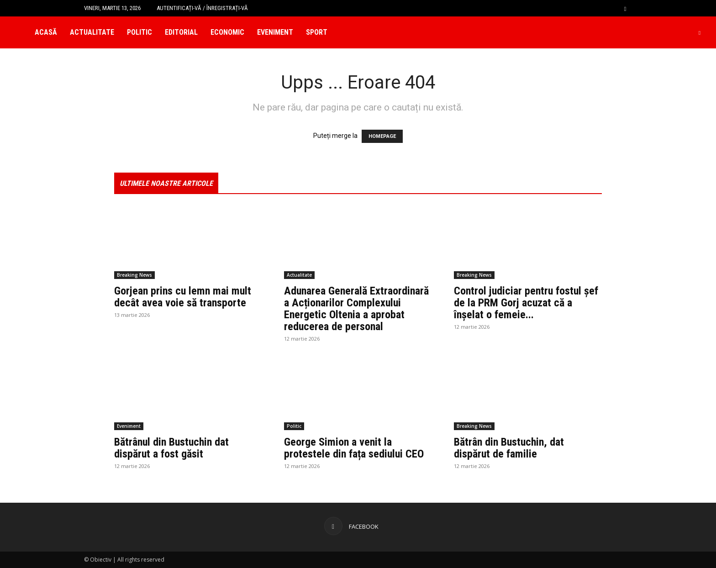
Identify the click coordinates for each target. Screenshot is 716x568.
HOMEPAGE (382, 136)
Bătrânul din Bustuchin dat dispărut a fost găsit (171, 448)
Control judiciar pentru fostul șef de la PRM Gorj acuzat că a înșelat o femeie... (526, 302)
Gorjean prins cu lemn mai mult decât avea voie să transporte (182, 296)
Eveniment (275, 32)
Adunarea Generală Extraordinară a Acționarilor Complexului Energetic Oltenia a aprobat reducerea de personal (356, 308)
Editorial (181, 32)
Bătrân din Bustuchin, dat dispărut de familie (509, 448)
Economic (227, 32)
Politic (139, 32)
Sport (316, 32)
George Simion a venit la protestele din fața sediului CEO (354, 448)
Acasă (46, 32)
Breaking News (134, 275)
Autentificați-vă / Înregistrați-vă (202, 8)
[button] (625, 8)
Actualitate (92, 32)
